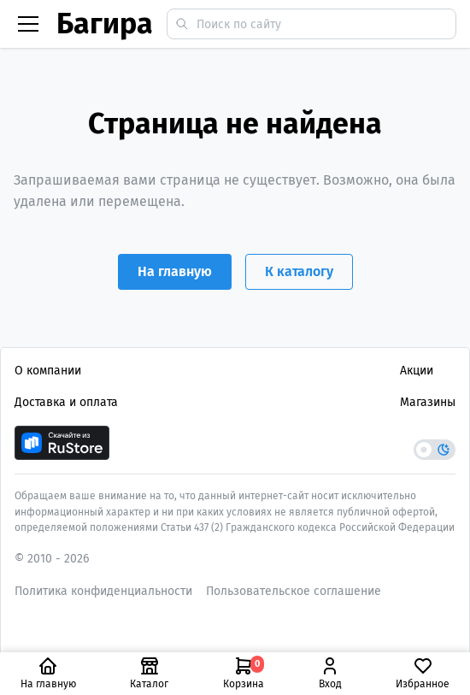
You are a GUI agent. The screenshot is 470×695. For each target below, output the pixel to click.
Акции (416, 370)
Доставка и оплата (66, 402)
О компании (48, 370)
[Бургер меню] (28, 23)
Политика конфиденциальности (103, 591)
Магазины (427, 402)
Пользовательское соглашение (293, 591)
